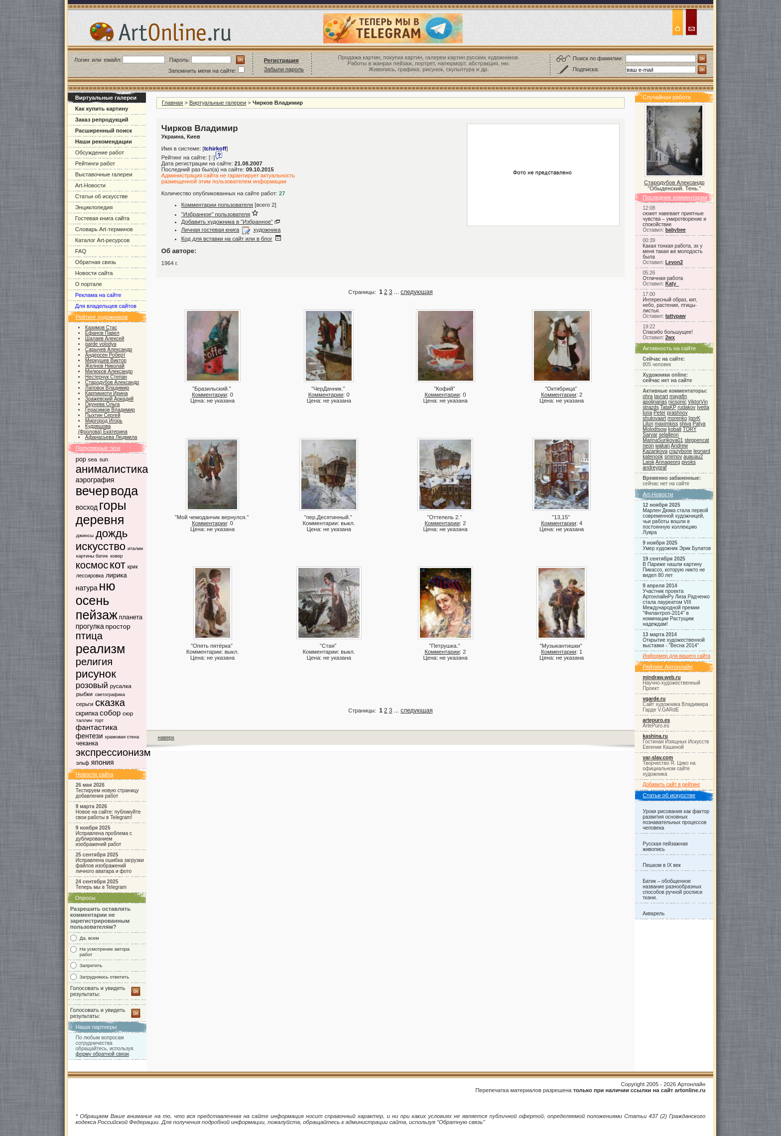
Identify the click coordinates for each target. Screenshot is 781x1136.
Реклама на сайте (98, 295)
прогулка (90, 626)
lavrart (661, 396)
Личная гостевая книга (210, 230)
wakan (662, 445)
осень (93, 600)
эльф (82, 763)
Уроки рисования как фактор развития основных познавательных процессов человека (676, 820)
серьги (84, 704)
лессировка (90, 575)
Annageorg (667, 462)
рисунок (96, 674)
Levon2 (674, 262)
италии (135, 548)
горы (113, 505)
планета (130, 617)
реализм (101, 649)
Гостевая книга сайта (102, 218)
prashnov (677, 413)
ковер (116, 556)
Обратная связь (95, 262)
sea (92, 459)
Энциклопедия (94, 207)
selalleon (669, 434)
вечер (92, 491)
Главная (172, 103)
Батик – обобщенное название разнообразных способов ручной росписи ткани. (672, 889)
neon (648, 445)
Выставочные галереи (103, 174)
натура (87, 588)
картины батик (92, 556)
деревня (100, 520)
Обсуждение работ (99, 152)
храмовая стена (122, 736)
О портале (88, 284)
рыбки (84, 694)
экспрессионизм (113, 752)
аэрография (95, 480)
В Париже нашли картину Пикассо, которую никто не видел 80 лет (674, 570)
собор (110, 713)
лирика (116, 575)
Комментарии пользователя (217, 205)
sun (104, 459)
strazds (650, 407)
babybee (675, 230)
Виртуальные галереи (217, 103)
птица (89, 635)
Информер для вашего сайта (676, 656)
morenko (677, 418)
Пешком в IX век (662, 865)
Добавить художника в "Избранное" (227, 222)
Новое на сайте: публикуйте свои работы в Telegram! (108, 814)
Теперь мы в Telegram (101, 887)
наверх (166, 737)
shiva (685, 423)
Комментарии (209, 395)
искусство (101, 546)
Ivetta (703, 407)
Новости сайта (94, 273)
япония (102, 762)
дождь (112, 533)
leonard (701, 451)
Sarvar (650, 434)
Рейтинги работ (95, 163)
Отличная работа (663, 278)
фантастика (97, 727)
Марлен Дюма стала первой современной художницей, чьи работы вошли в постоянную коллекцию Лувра (675, 521)
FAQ (80, 251)
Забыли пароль (284, 69)
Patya (699, 423)
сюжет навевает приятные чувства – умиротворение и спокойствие (674, 219)
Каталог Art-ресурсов (102, 240)
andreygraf (654, 467)
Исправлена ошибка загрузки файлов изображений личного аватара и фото (110, 865)
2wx (670, 337)
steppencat (696, 440)
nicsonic (677, 402)
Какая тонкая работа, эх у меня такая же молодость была (672, 251)
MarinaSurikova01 (663, 440)
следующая (416, 291)
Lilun (648, 423)
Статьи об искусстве (101, 196)
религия (94, 661)
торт (99, 720)
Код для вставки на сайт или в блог (226, 239)
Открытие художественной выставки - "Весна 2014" (674, 642)
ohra (647, 396)
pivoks (688, 462)
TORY (689, 429)
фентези (89, 736)
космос (92, 565)
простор (118, 626)
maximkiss (666, 423)
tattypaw (675, 316)
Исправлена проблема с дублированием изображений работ (104, 839)
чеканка (87, 743)
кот (118, 565)
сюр (128, 713)
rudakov (686, 407)
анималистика (112, 469)
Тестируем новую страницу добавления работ (107, 793)
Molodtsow (654, 429)
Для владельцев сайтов (105, 306)
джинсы (85, 535)
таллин (84, 720)
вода (124, 491)
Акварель (653, 913)
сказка (110, 702)
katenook (653, 456)
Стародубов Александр (674, 182)
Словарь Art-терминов (104, 229)
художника (267, 230)
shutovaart (654, 418)
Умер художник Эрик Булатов (677, 548)
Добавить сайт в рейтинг (671, 784)
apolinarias (655, 402)
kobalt (674, 429)
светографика (110, 694)
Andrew (679, 445)
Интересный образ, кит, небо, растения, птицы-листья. (670, 305)
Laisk (648, 462)
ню (107, 586)
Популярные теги (98, 448)
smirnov (673, 456)
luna (647, 413)
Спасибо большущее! (668, 332)
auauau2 (693, 456)
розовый (92, 685)
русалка (120, 686)
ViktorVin (698, 402)
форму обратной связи (102, 1054)
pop (81, 459)
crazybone (680, 451)
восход (87, 507)
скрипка (87, 713)
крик (133, 566)
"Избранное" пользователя (216, 214)
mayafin (678, 396)
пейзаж (97, 615)
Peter (659, 413)
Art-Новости (90, 185)
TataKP (668, 407)
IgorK (694, 418)
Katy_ (672, 283)
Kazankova (655, 451)
